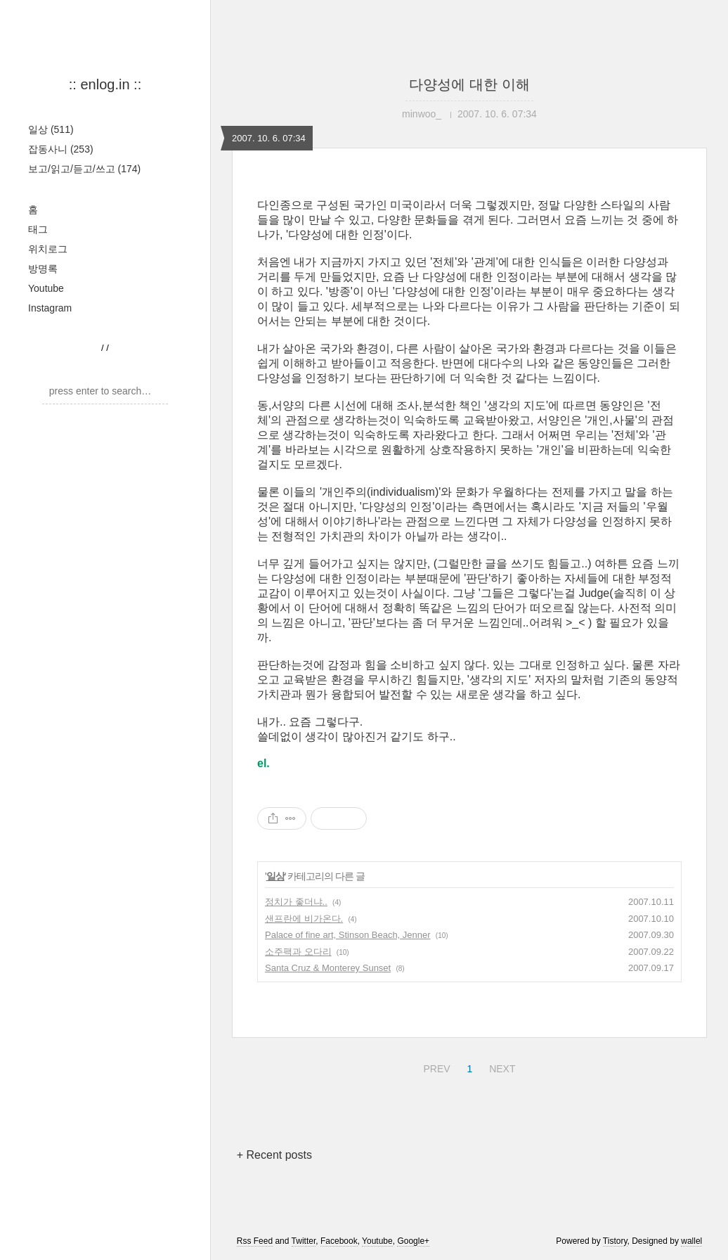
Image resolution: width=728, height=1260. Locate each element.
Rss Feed (255, 1241)
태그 (38, 229)
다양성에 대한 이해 (469, 84)
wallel (691, 1241)
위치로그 (47, 249)
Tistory (615, 1241)
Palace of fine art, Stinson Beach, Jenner (348, 935)
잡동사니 (60, 149)
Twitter (304, 1241)
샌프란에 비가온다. (304, 918)
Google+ (413, 1241)
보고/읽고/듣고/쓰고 (84, 168)
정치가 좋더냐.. (296, 901)
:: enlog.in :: (105, 84)
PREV (435, 1066)
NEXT (500, 1066)
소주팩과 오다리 (298, 951)
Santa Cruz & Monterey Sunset (328, 968)
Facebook (339, 1241)
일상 (51, 129)
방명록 (43, 268)
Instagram (50, 308)
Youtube (46, 288)
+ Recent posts (274, 1155)
